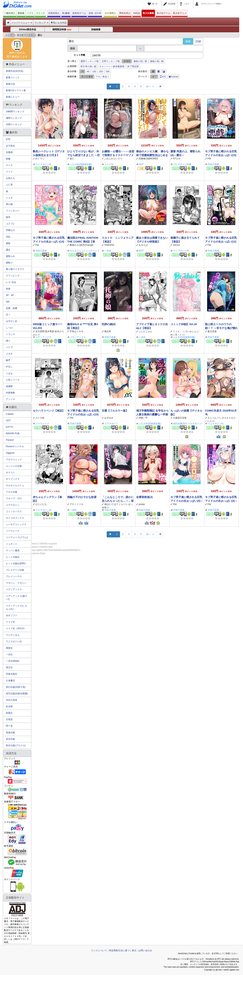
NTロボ (177, 158)
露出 (8, 249)
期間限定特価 (61, 30)
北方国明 (39, 331)
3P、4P (10, 295)
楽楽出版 (10, 732)
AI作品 (136, 13)
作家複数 (10, 392)
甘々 (8, 314)
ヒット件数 (79, 55)
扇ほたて (108, 504)
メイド (9, 171)
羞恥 (8, 243)
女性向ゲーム (79, 13)
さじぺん (212, 418)
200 (101, 71)
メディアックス (43, 337)
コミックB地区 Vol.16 (183, 324)
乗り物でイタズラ (15, 269)
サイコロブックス (15, 518)
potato (142, 504)
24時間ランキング (15, 111)
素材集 (21, 13)
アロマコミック (14, 459)
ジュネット (11, 544)
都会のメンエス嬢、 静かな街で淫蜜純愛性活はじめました (152, 155)
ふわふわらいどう (113, 158)
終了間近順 (133, 66)
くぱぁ (9, 373)
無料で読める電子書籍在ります (17, 48)
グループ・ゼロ (14, 498)
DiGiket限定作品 (27, 29)
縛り (8, 340)
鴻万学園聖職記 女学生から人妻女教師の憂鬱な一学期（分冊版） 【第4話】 (152, 414)
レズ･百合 (11, 282)
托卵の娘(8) (109, 324)
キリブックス (13, 479)
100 (94, 71)
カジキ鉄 (39, 418)
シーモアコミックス (16, 524)
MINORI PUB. (13, 433)
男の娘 (9, 204)
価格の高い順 (157, 61)
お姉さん (10, 178)
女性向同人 (54, 13)
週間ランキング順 (89, 61)
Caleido (10, 414)
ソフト (30, 13)
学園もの (10, 230)
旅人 (72, 158)
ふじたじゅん (145, 331)
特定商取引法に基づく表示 (122, 950)
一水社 (107, 250)
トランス (10, 334)
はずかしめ (11, 321)
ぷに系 (9, 184)
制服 (8, 158)
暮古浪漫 (212, 331)
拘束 (8, 288)
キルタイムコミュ (15, 485)
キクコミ (10, 472)
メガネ (9, 353)
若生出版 (10, 739)
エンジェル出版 (14, 466)
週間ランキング (14, 118)
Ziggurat (10, 453)
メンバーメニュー (21, 22)
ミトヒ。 (177, 331)
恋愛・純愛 (11, 308)
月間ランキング (14, 124)
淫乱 (8, 236)
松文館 (9, 706)
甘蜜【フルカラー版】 (115, 410)
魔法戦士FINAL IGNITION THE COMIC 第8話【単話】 (82, 241)
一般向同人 (9, 13)
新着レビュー (13, 97)
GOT (141, 164)
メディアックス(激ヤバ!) (16, 598)
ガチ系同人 (110, 13)
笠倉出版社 (11, 674)
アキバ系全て (102, 76)
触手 (8, 360)
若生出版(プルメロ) (16, 745)
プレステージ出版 (182, 164)
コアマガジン (111, 423)
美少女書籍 (148, 13)
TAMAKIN (109, 245)
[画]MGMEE (152, 158)
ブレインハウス (14, 576)
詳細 (198, 41)
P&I (209, 158)
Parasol (10, 440)
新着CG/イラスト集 (16, 90)
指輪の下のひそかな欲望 (81, 497)
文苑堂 (9, 719)
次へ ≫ (150, 86)
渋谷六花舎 (213, 164)
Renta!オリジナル (15, 446)
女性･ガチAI (95, 13)
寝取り (9, 262)
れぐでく (39, 158)
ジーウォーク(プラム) (17, 537)
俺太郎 (107, 331)
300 (108, 71)
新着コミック (13, 77)
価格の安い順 (140, 61)
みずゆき (108, 418)
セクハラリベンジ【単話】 (49, 410)
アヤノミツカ (76, 504)
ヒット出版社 (13, 557)
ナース (9, 165)
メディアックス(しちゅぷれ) (16, 607)
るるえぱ (143, 245)
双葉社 (9, 713)
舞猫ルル (74, 245)
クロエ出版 (11, 492)
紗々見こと (176, 335)
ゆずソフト (11, 615)
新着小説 (10, 84)
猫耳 (8, 217)
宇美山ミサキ (76, 331)
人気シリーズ (13, 379)
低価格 (9, 386)
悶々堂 (9, 726)
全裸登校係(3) (144, 497)
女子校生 (10, 145)
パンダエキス (224, 418)
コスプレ (10, 223)
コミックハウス (14, 511)
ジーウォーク (42, 423)
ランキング (41, 22)
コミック (40, 13)
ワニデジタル (13, 635)
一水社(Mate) (12, 661)
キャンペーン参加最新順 (111, 66)
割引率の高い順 (88, 66)
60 (88, 71)
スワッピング (13, 275)
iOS (163, 76)
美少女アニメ (180, 13)
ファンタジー (13, 210)
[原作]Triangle (87, 245)
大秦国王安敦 (180, 418)
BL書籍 (66, 13)
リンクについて (99, 950)
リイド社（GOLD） (16, 628)
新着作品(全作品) (14, 71)
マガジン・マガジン (16, 583)
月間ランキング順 (111, 61)
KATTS (9, 427)
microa (176, 245)
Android (173, 76)
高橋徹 (142, 158)
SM (7, 301)
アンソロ (10, 399)
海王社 (9, 667)
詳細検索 (95, 29)
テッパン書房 (13, 550)
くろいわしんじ (191, 331)
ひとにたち (41, 504)
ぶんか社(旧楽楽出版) (81, 164)
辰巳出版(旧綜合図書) (17, 693)
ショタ (9, 197)
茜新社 (9, 648)
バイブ (9, 347)
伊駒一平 (143, 418)
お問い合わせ (145, 950)
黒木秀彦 (49, 331)
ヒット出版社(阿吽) (16, 563)
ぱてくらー (119, 504)
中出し (9, 366)
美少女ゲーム (163, 13)
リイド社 (109, 164)
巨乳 (8, 139)
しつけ (9, 327)
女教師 (9, 152)
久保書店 (10, 680)
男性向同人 (125, 13)
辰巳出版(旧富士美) (16, 687)
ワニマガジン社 (43, 164)
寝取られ (10, 256)
